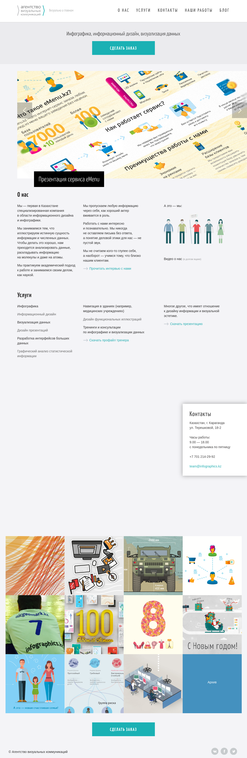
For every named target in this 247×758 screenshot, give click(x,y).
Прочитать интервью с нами (110, 268)
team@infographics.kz (205, 466)
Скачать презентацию (186, 324)
